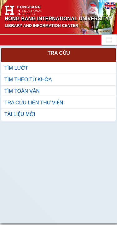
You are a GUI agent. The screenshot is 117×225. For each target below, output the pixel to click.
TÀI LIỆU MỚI (19, 114)
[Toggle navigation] (109, 40)
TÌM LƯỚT (16, 68)
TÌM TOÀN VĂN (22, 91)
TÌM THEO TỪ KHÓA (28, 79)
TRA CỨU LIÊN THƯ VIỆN (33, 102)
